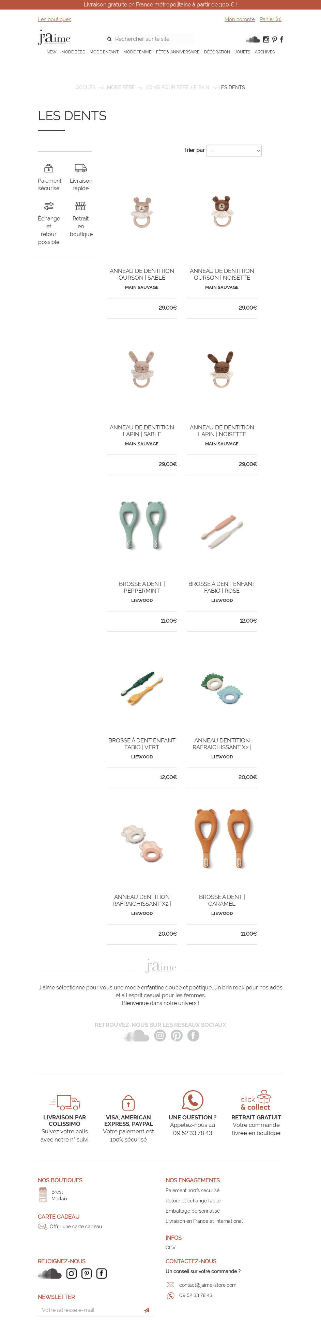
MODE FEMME (137, 52)
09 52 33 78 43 (195, 1295)
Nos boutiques (60, 1180)
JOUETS (242, 52)
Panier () (270, 19)
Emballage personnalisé (193, 1211)
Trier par (194, 150)
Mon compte (240, 19)
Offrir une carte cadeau (76, 1226)
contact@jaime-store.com (207, 1285)
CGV (171, 1247)
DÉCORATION (217, 52)
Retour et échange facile (193, 1200)
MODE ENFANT (104, 52)
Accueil (86, 87)
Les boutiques (54, 19)
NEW (52, 52)
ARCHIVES (265, 52)
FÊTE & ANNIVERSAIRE (177, 52)
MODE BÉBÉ (73, 52)
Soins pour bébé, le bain (177, 87)
